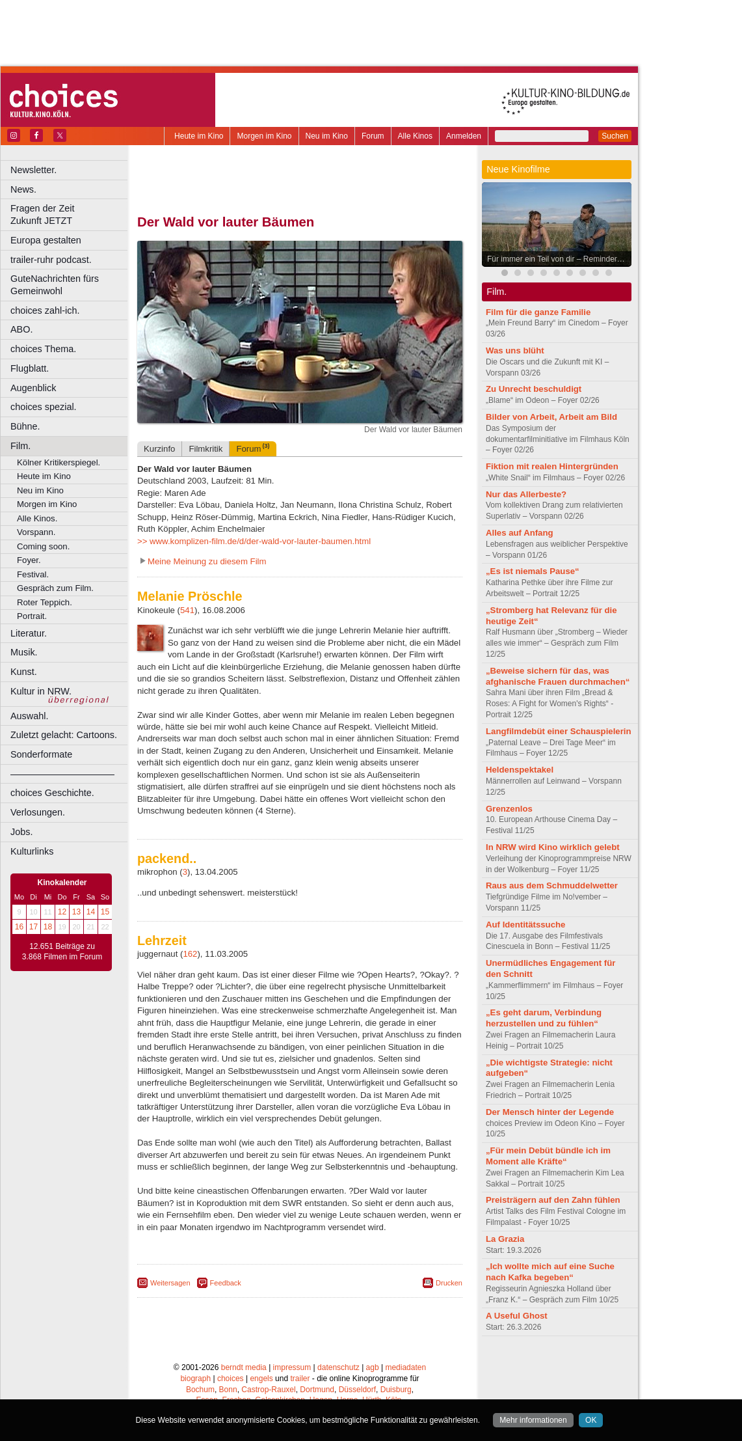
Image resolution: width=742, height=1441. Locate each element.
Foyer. (29, 560)
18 (48, 926)
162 (190, 954)
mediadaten (405, 1367)
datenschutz (338, 1367)
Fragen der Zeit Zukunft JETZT (70, 214)
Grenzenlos (509, 809)
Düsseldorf (357, 1389)
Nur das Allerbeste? (526, 494)
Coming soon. (43, 546)
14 (90, 911)
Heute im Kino (198, 136)
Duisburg (396, 1389)
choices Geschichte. (52, 793)
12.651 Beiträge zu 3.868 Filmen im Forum (62, 951)
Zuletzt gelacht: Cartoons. (63, 735)
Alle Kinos (415, 136)
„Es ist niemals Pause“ (532, 571)
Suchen (615, 136)
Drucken (449, 1283)
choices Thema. (43, 349)
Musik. (24, 652)
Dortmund (317, 1389)
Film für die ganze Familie (538, 312)
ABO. (21, 329)
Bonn (228, 1389)
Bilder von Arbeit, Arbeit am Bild (551, 417)
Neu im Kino (327, 136)
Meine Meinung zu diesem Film (207, 561)
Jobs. (21, 832)
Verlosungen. (37, 812)
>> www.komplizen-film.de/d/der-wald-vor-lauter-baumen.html (254, 541)
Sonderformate (41, 754)
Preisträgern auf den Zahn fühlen (553, 1200)
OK (590, 1420)
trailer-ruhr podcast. (51, 259)
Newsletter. (33, 170)
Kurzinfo (159, 449)
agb (372, 1367)
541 (187, 610)
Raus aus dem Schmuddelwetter (552, 885)
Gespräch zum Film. (55, 588)
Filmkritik (205, 449)
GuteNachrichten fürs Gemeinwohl (54, 284)
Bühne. (25, 426)
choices (230, 1378)
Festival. (33, 574)
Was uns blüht (515, 350)
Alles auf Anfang (519, 533)
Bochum (200, 1389)
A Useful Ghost (517, 1316)
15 (105, 911)
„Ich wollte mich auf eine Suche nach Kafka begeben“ (550, 1271)
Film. (20, 446)
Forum (373, 136)
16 (19, 926)
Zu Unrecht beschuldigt (533, 389)
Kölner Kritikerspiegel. (58, 462)
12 (62, 911)
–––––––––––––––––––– (62, 774)
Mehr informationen (532, 1420)
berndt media (244, 1367)
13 (76, 911)
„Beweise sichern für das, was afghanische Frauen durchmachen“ (557, 676)
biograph (195, 1378)
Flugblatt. (29, 368)
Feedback (225, 1283)
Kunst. (23, 671)
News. (23, 189)
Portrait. (32, 616)
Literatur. (28, 633)
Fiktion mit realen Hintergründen (552, 466)
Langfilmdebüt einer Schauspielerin (558, 731)
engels (261, 1378)
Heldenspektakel (519, 770)
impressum (292, 1367)
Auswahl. (29, 716)
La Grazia (505, 1239)
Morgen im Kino (264, 136)
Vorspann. (36, 532)
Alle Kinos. (37, 518)
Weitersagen (170, 1283)
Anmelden (463, 136)
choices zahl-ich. (44, 310)
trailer (300, 1378)
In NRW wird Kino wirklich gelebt (553, 847)
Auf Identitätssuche (525, 924)
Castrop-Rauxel (268, 1389)
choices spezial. (43, 407)
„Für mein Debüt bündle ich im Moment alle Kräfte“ (548, 1156)
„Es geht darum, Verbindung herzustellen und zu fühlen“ (544, 1018)
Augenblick (33, 388)
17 (33, 926)
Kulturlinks (31, 851)
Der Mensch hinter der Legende (550, 1112)
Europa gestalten (45, 240)
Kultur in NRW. (41, 691)
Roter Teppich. (44, 602)
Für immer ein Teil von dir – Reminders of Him (560, 259)
